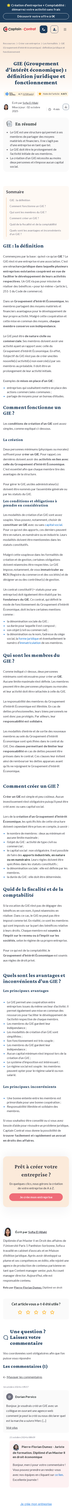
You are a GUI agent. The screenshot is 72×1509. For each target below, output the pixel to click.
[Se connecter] (54, 29)
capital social (53, 524)
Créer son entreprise (29, 43)
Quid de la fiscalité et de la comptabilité (33, 224)
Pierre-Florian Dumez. (28, 1287)
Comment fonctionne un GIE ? (28, 206)
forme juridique (29, 638)
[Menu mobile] (65, 29)
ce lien (59, 1474)
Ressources (9, 43)
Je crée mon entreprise (36, 1197)
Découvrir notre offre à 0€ (36, 16)
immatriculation (30, 642)
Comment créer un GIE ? (24, 218)
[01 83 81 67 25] (43, 29)
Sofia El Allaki (30, 102)
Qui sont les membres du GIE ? (28, 212)
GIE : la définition (20, 200)
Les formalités (50, 43)
